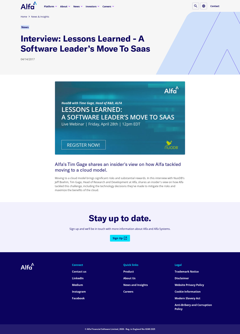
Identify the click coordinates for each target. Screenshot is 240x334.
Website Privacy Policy (189, 285)
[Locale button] (203, 6)
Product (128, 271)
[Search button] (195, 6)
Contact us (79, 271)
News (78, 6)
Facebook (78, 298)
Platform (51, 6)
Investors (93, 6)
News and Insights (135, 285)
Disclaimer (182, 278)
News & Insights (40, 16)
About (65, 6)
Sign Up (120, 238)
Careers (108, 6)
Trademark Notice (187, 271)
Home (24, 16)
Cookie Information (188, 291)
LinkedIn (78, 278)
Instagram (79, 291)
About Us (129, 278)
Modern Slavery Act (187, 298)
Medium (77, 285)
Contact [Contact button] (214, 6)
